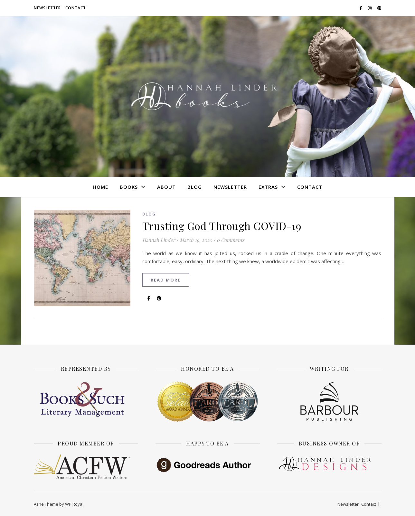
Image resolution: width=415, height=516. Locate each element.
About (166, 187)
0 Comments (230, 240)
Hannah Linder (158, 240)
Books (129, 187)
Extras (268, 187)
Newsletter (47, 8)
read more (166, 280)
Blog (194, 187)
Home (100, 187)
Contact (75, 8)
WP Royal (74, 504)
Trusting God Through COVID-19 (222, 226)
